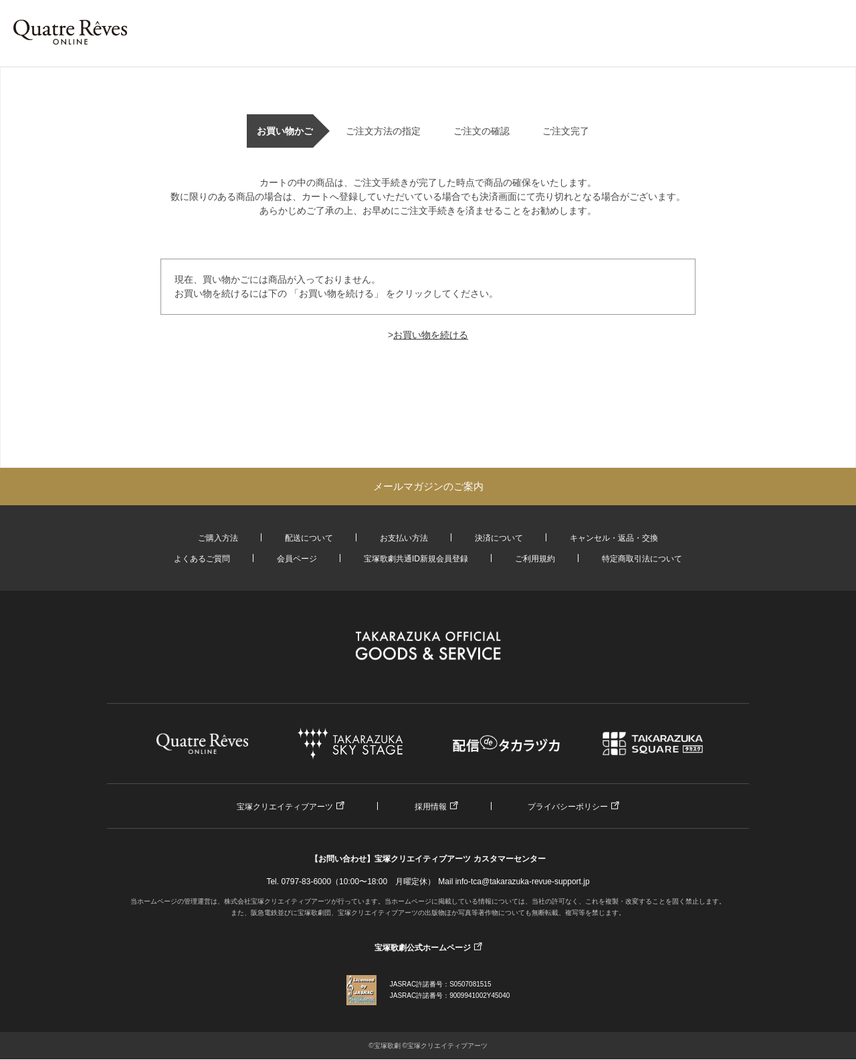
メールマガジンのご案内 (428, 486)
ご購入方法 (218, 538)
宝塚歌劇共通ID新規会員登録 (416, 558)
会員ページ (297, 558)
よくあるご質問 (202, 558)
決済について (499, 538)
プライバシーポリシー (568, 806)
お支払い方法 (404, 538)
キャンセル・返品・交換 (614, 538)
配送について (309, 538)
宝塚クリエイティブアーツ (285, 806)
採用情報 (431, 806)
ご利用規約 (535, 558)
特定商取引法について (642, 558)
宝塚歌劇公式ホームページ (422, 947)
